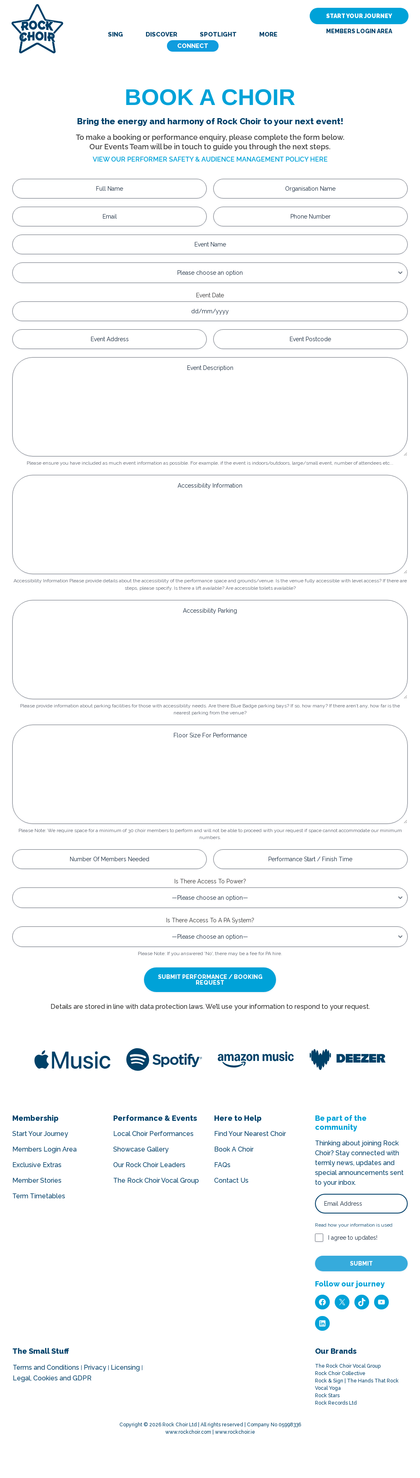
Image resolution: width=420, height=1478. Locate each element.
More (268, 34)
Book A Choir (233, 1149)
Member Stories (37, 1180)
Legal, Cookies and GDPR (52, 1378)
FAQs (222, 1165)
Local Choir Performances (153, 1134)
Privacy (95, 1367)
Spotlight (218, 34)
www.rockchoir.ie (235, 1432)
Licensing (125, 1367)
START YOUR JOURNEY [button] (359, 16)
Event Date (210, 295)
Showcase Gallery (141, 1149)
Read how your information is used (354, 1225)
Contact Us (231, 1180)
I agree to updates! (352, 1237)
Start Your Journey (40, 1134)
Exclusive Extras (37, 1165)
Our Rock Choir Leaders (149, 1165)
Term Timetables (38, 1196)
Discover (161, 34)
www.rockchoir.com (188, 1432)
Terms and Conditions (46, 1367)
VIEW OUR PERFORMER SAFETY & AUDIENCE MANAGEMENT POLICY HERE (210, 159)
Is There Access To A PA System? (210, 920)
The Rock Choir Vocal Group (156, 1180)
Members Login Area (359, 31)
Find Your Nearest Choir (250, 1134)
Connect (192, 46)
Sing (115, 34)
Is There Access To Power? (210, 881)
